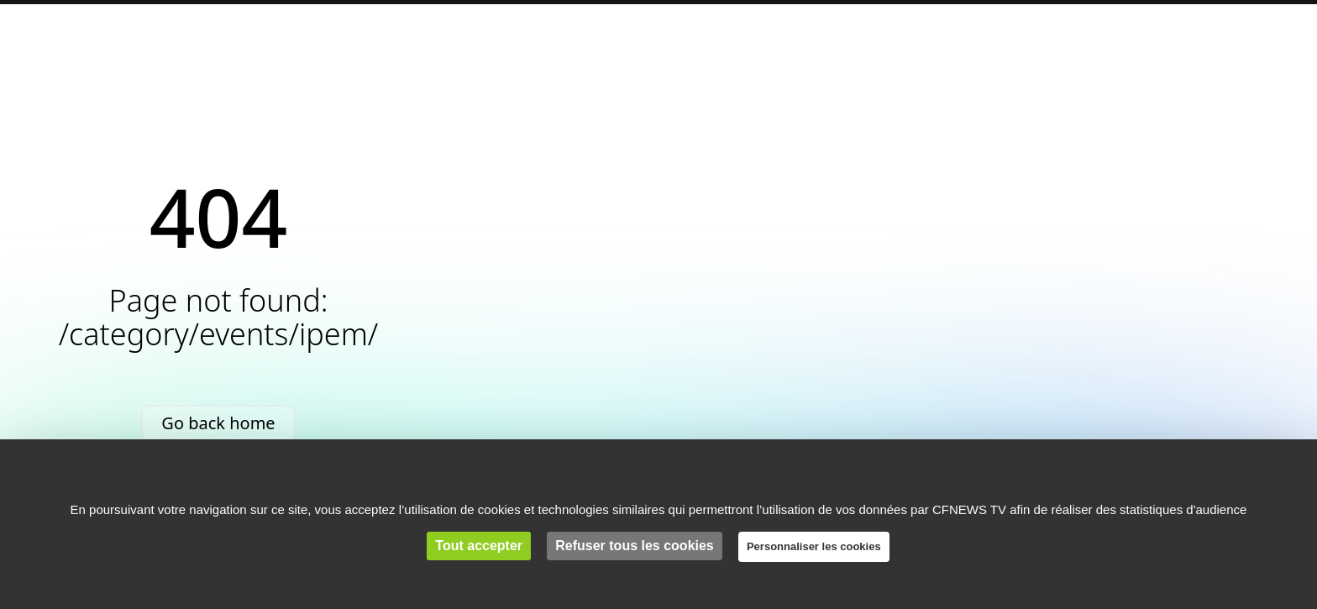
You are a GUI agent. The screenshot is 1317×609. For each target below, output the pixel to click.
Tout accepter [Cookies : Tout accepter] (478, 545)
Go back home (218, 423)
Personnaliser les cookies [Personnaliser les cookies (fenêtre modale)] (814, 546)
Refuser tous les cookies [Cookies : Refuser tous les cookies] (634, 545)
